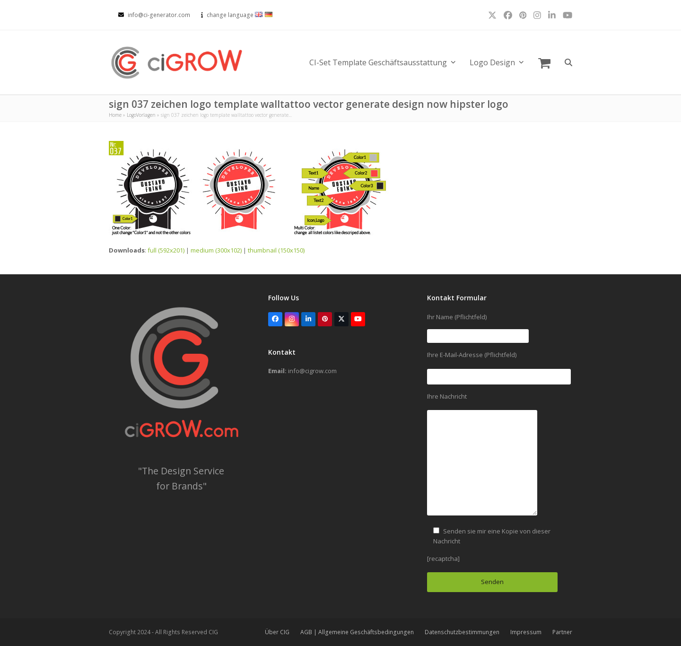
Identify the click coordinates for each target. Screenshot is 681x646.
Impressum (525, 632)
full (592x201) (166, 250)
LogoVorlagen (141, 115)
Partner (562, 632)
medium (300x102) (216, 250)
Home (115, 115)
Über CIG (277, 632)
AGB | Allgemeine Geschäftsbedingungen (357, 632)
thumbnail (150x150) (276, 250)
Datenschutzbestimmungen (462, 632)
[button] (544, 62)
